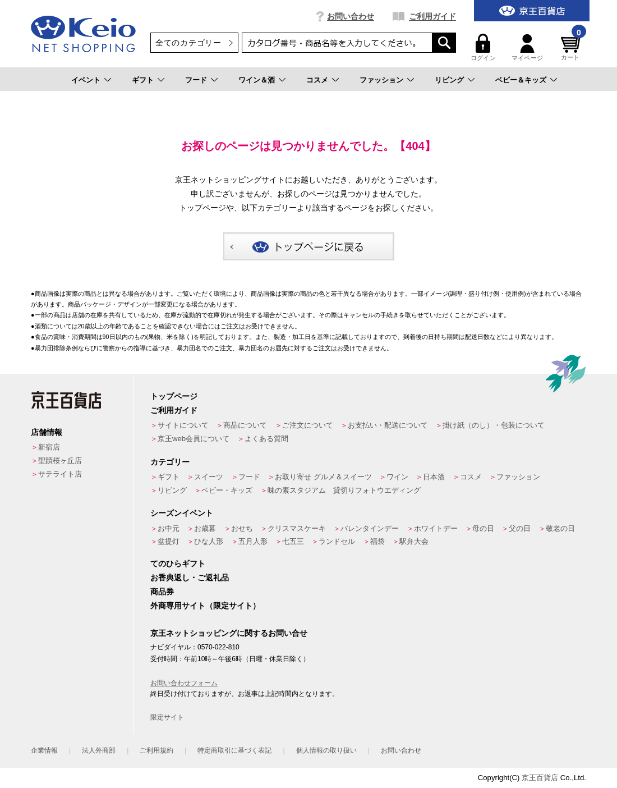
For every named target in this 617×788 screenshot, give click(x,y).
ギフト (143, 80)
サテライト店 (60, 474)
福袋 (377, 541)
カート (572, 47)
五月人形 (253, 541)
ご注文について (307, 425)
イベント (85, 80)
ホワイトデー (436, 528)
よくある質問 (266, 438)
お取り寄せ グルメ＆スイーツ (323, 477)
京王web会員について (193, 438)
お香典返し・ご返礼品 (189, 577)
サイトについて (183, 425)
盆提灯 (168, 541)
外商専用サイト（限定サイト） (205, 605)
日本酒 (434, 477)
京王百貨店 (540, 777)
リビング (449, 80)
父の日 (520, 528)
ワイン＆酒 (256, 80)
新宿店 (49, 447)
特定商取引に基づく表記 (234, 750)
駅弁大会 (414, 541)
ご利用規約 (156, 750)
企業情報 (44, 750)
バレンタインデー (369, 528)
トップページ (173, 396)
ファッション (381, 80)
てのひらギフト (177, 563)
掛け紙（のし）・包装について (494, 425)
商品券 (162, 591)
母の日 (483, 528)
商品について (245, 425)
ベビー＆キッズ (520, 80)
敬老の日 (560, 528)
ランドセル (337, 541)
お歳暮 (205, 528)
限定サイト (167, 717)
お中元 (168, 528)
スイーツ (208, 477)
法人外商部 (99, 750)
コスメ (317, 80)
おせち (242, 528)
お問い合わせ (350, 16)
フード (196, 80)
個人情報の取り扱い (326, 750)
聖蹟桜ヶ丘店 (60, 460)
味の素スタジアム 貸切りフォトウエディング (344, 490)
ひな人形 (208, 541)
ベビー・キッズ (226, 490)
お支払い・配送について (388, 425)
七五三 (293, 541)
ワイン (397, 477)
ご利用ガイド (432, 16)
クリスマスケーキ (297, 528)
